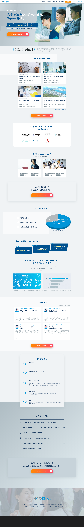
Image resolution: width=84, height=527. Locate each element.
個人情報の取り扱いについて (21, 518)
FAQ (2, 518)
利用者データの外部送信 (31, 518)
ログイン (74, 1)
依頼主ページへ (80, 1)
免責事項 (41, 518)
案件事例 (43, 1)
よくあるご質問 (61, 1)
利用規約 (37, 518)
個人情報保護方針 (13, 518)
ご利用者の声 (49, 1)
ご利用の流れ (54, 1)
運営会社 (45, 518)
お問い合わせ (6, 518)
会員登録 (68, 1)
